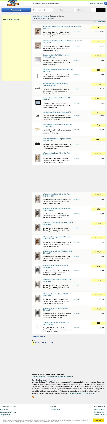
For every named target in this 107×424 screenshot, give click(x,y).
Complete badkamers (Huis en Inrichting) (81, 393)
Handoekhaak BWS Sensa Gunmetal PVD (57, 112)
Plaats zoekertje (99, 409)
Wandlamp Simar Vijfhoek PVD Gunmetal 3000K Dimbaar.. (57, 209)
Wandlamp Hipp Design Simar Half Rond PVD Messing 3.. (56, 154)
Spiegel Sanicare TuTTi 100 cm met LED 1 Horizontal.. (57, 99)
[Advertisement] (16, 50)
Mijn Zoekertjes (99, 412)
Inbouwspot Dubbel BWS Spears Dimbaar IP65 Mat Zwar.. (57, 139)
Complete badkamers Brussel (42, 376)
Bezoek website (78, 26)
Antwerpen (77, 31)
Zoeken (101, 10)
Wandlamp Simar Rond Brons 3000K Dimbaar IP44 (55, 295)
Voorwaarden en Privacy (8, 412)
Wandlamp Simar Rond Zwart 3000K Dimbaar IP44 (55, 309)
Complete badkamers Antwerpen (63, 376)
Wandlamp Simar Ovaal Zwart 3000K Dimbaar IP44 (55, 266)
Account (100, 3)
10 (47, 342)
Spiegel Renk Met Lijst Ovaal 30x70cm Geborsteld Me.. (56, 323)
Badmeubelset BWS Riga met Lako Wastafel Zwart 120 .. (58, 27)
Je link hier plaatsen (99, 21)
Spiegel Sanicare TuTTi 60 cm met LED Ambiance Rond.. (56, 56)
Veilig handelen (5, 415)
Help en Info (4, 409)
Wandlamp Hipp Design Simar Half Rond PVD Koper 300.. (56, 195)
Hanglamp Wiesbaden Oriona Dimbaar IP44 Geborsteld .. (58, 70)
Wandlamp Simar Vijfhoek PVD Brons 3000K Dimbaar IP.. (58, 223)
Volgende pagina (38, 336)
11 (49, 342)
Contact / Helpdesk (100, 415)
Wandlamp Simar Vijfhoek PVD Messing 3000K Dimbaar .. (56, 238)
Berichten (93, 3)
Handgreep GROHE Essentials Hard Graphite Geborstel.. (55, 84)
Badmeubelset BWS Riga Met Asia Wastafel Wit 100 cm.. (58, 42)
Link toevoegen (55, 409)
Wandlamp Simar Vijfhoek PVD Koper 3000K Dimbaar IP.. (58, 252)
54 (52, 342)
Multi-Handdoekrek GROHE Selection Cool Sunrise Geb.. (57, 125)
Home (34, 16)
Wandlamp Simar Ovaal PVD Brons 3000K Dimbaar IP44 (57, 280)
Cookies (56, 422)
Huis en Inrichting (13, 19)
